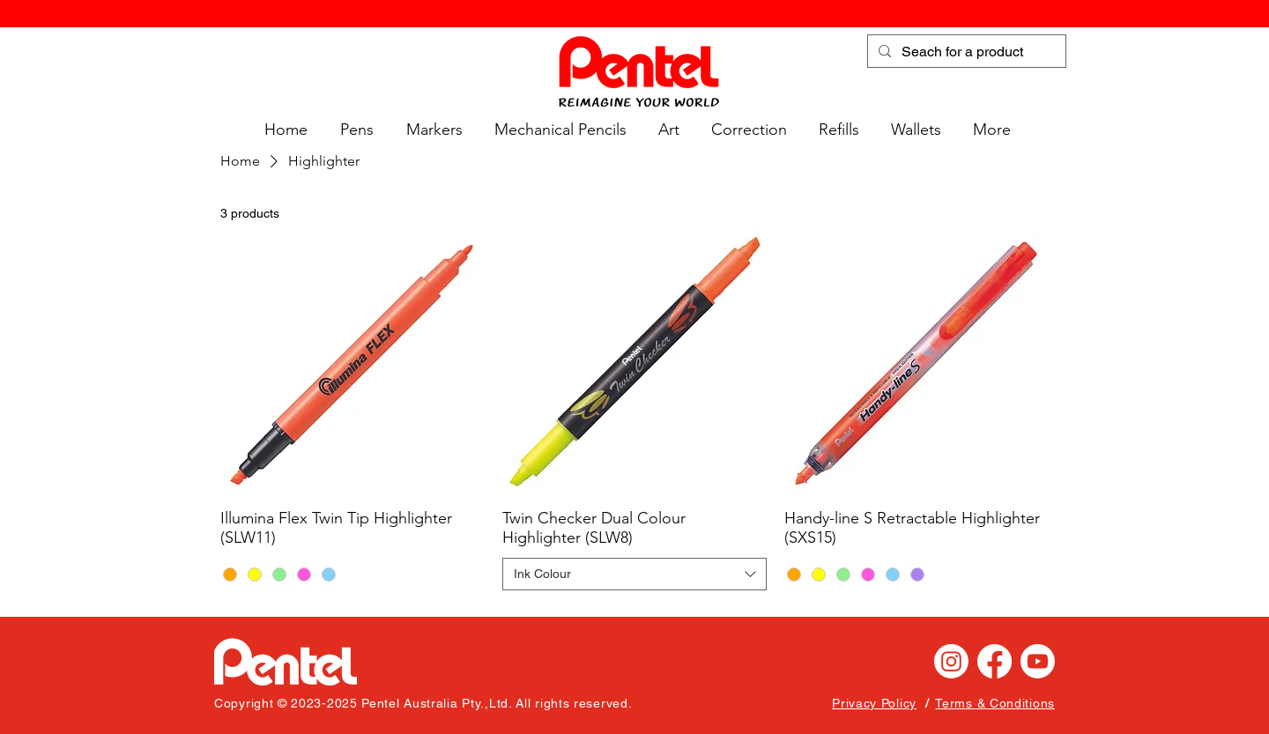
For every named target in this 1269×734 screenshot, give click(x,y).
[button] (354, 130)
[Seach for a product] (965, 52)
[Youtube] (1037, 661)
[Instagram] (951, 661)
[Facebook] (994, 661)
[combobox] (634, 574)
